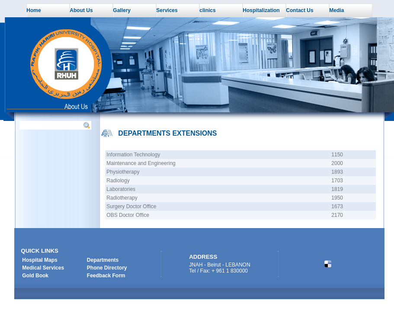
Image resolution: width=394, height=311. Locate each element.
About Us (81, 10)
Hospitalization (261, 10)
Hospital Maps (39, 260)
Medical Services (43, 268)
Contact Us (299, 10)
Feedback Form (106, 276)
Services (166, 10)
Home (33, 10)
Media (336, 10)
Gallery (122, 10)
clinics (207, 10)
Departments (103, 260)
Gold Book (35, 276)
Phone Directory (107, 268)
